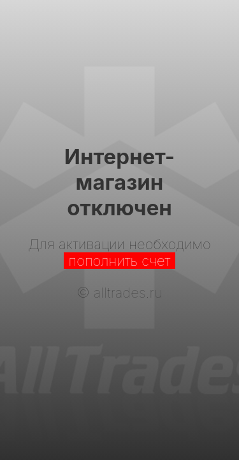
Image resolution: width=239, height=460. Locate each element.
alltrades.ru (128, 292)
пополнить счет (120, 260)
